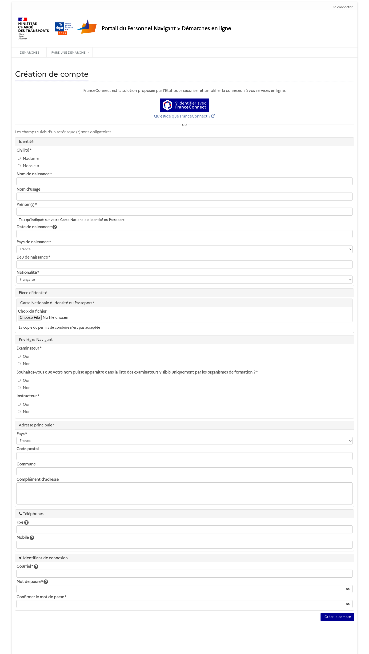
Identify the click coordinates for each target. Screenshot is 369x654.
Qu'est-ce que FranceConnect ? (182, 116)
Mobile (25, 537)
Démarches (29, 52)
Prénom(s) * (26, 204)
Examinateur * (28, 348)
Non (24, 364)
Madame (28, 158)
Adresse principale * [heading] (37, 425)
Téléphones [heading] (31, 514)
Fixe (22, 522)
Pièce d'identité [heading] (33, 293)
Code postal (27, 449)
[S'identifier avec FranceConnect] (184, 105)
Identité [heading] (26, 141)
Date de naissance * (36, 227)
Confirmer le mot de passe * (41, 597)
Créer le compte (337, 617)
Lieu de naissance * (33, 257)
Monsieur (28, 166)
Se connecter (343, 7)
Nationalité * (27, 272)
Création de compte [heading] (51, 74)
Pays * (21, 434)
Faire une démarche (68, 52)
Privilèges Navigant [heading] (36, 339)
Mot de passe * (32, 581)
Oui (23, 356)
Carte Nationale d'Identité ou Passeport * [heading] (57, 303)
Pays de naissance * (33, 242)
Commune (26, 464)
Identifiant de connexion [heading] (43, 558)
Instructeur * (27, 396)
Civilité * (23, 150)
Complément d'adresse (37, 479)
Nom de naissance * (34, 174)
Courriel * (27, 566)
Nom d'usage (28, 189)
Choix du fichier (32, 311)
